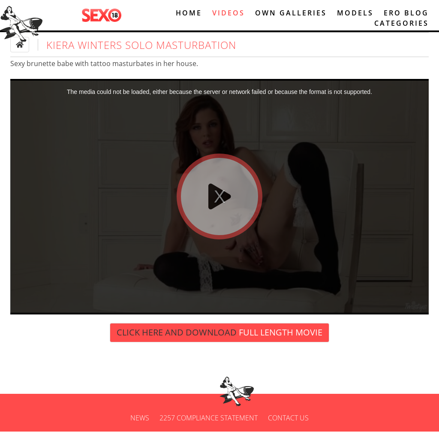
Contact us (288, 427)
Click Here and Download (219, 342)
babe (65, 73)
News (139, 427)
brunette (41, 73)
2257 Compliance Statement (208, 427)
